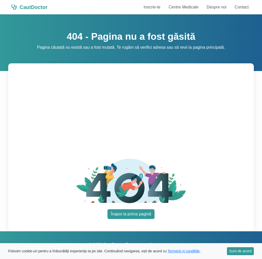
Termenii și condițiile (184, 251)
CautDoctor (29, 7)
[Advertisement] (137, 114)
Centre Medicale (184, 7)
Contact (242, 7)
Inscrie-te (152, 7)
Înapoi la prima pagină (131, 214)
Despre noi (216, 7)
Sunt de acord (240, 251)
